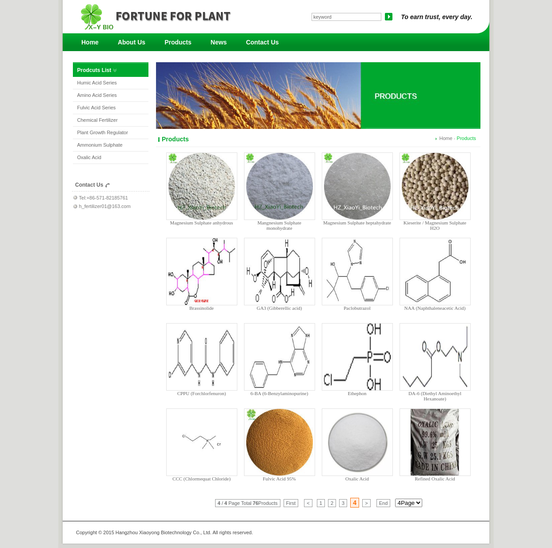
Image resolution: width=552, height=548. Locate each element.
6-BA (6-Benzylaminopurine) (279, 393)
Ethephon (357, 393)
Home (90, 42)
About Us (131, 42)
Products (178, 42)
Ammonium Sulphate (100, 145)
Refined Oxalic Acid (435, 478)
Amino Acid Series (97, 95)
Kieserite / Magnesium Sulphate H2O (435, 225)
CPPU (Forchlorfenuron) (201, 393)
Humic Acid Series (97, 82)
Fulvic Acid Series (96, 107)
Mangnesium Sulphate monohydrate (279, 225)
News (219, 42)
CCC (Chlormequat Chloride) (201, 478)
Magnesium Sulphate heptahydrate (357, 222)
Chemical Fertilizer (97, 120)
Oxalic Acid (89, 157)
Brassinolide (201, 308)
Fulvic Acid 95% (279, 478)
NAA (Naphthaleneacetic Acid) (434, 308)
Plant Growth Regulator (102, 132)
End (383, 503)
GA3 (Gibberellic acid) (279, 308)
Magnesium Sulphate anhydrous (201, 222)
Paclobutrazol (357, 308)
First (291, 503)
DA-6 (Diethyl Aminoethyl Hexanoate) (434, 396)
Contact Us (262, 42)
